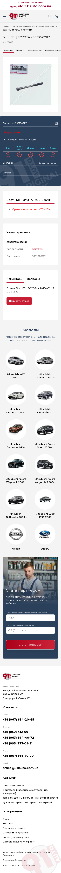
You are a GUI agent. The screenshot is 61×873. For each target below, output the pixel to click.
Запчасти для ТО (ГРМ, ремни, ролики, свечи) (30, 797)
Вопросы (33, 279)
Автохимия (8, 855)
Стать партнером (30, 644)
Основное (8, 50)
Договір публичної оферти (19, 841)
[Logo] (19, 16)
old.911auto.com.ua (34, 6)
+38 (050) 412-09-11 (17, 732)
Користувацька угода (16, 837)
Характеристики (35, 50)
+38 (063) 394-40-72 (18, 737)
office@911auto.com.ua (20, 768)
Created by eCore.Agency (14, 860)
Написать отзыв (19, 301)
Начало (6, 26)
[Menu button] (5, 16)
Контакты (8, 823)
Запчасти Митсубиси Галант (17, 852)
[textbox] (47, 163)
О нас (6, 819)
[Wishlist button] (56, 123)
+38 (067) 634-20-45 (18, 719)
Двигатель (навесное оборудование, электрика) (33, 26)
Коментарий (15, 279)
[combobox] (48, 163)
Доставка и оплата (14, 828)
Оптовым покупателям (16, 832)
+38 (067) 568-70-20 (18, 756)
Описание (20, 50)
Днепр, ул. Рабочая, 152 (17, 698)
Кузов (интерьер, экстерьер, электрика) (27, 802)
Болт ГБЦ (37, 249)
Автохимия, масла (13, 785)
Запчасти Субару (40, 852)
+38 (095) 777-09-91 (18, 743)
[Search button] (50, 16)
